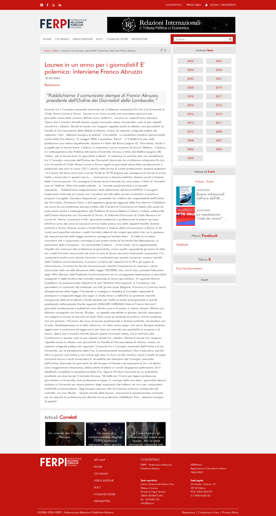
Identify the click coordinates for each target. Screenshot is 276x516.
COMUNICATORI (117, 39)
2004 (190, 158)
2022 (190, 78)
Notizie (199, 181)
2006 (190, 149)
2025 (219, 61)
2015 (219, 105)
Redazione (188, 512)
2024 (190, 70)
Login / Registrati (220, 5)
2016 (190, 105)
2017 (219, 96)
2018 (190, 96)
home (47, 39)
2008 (190, 140)
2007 (219, 140)
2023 (219, 70)
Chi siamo (62, 39)
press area (193, 5)
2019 (219, 87)
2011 (219, 122)
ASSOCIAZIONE (83, 39)
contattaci (173, 5)
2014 (190, 114)
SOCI (99, 39)
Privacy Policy (230, 512)
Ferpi (46, 50)
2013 (219, 114)
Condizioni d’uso (208, 512)
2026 (190, 61)
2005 (219, 149)
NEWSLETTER (139, 39)
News (55, 50)
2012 (190, 122)
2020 (190, 87)
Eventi (210, 181)
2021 (219, 78)
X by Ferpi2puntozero (189, 268)
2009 (219, 131)
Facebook (182, 244)
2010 (190, 131)
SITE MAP (99, 460)
